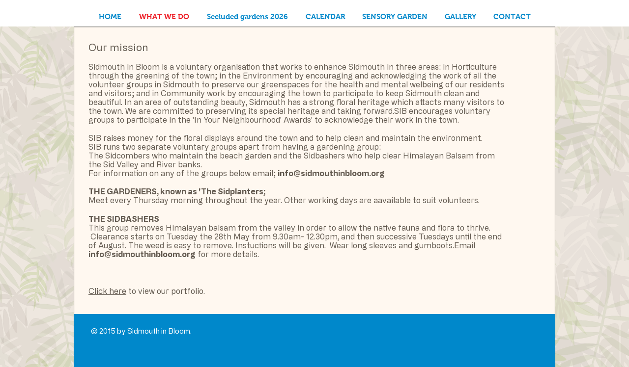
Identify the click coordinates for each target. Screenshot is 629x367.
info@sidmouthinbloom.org (331, 173)
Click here (107, 291)
